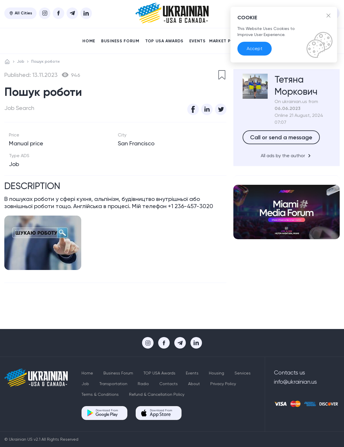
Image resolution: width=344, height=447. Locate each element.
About (194, 383)
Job (20, 61)
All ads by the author (287, 155)
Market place (226, 41)
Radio (143, 383)
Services (243, 373)
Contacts (168, 383)
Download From (107, 413)
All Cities (20, 13)
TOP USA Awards (164, 41)
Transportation (113, 383)
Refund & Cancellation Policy (156, 394)
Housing (216, 373)
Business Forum (120, 41)
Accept (254, 48)
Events (197, 41)
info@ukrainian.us (295, 381)
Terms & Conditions (100, 394)
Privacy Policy (223, 383)
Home (88, 41)
